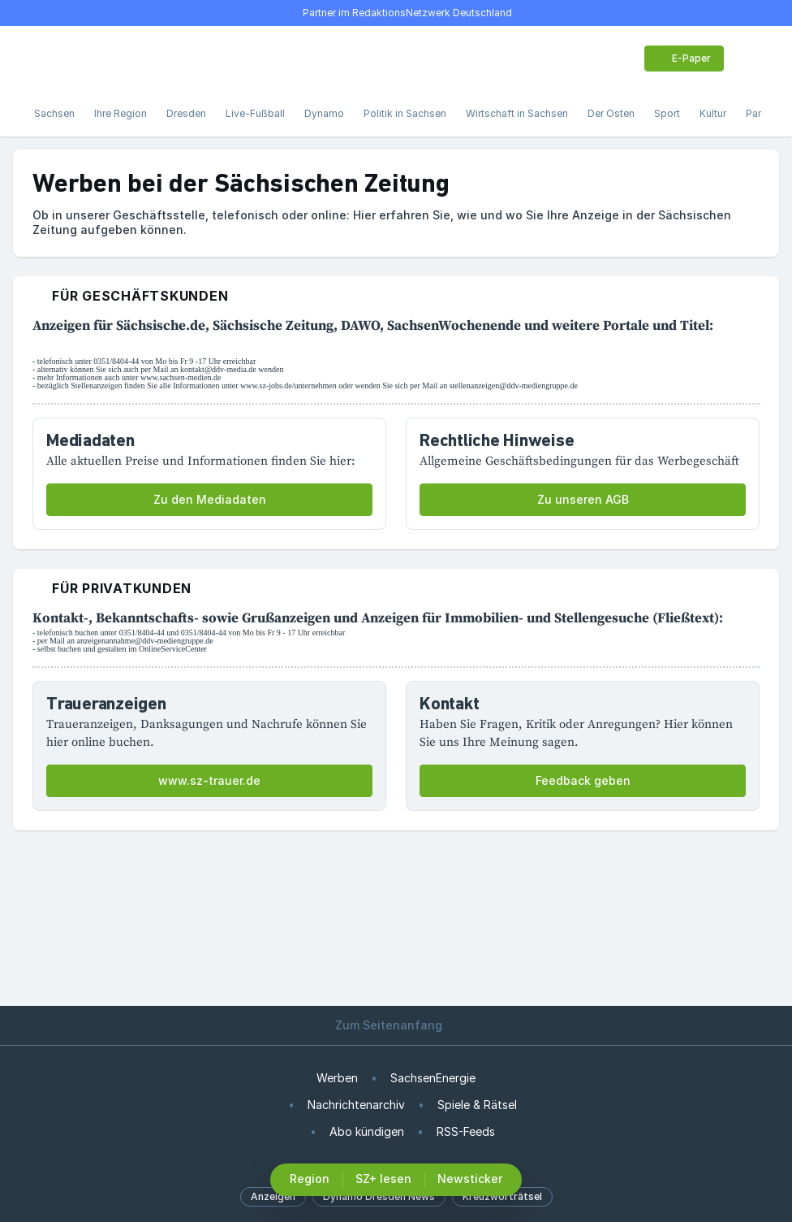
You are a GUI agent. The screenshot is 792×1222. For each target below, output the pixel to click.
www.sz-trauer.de (209, 780)
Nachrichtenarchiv (356, 1105)
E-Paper (682, 58)
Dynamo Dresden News (379, 1196)
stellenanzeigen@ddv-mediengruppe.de (514, 385)
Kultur (712, 113)
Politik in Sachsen (405, 113)
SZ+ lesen (383, 1178)
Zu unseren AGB (583, 499)
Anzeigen (273, 1196)
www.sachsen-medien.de (180, 377)
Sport (667, 113)
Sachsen (54, 113)
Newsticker (469, 1178)
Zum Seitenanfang (396, 1025)
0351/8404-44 (116, 361)
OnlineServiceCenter (173, 648)
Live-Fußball (255, 113)
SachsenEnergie (433, 1078)
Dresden (186, 113)
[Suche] (78, 58)
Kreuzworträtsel (502, 1196)
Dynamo (324, 113)
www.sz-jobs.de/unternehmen (288, 385)
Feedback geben (583, 780)
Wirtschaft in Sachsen (517, 113)
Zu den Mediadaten (209, 499)
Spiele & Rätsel (477, 1105)
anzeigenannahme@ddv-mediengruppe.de (144, 640)
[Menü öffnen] (42, 58)
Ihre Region (120, 113)
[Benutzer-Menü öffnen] (750, 58)
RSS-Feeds (466, 1131)
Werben (337, 1078)
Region (309, 1178)
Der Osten (611, 113)
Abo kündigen (366, 1131)
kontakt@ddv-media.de (218, 369)
